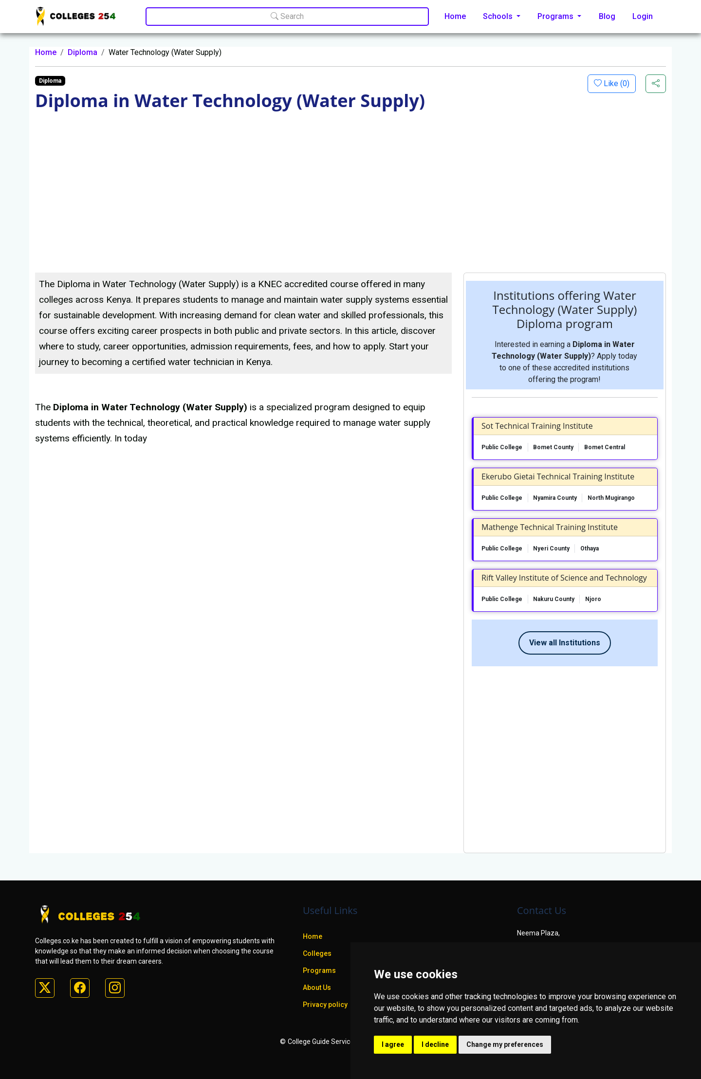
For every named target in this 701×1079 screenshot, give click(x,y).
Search (287, 16)
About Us (317, 987)
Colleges (317, 953)
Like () (615, 83)
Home (455, 16)
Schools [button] (499, 16)
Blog (607, 16)
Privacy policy (325, 1004)
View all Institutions (564, 642)
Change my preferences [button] (504, 1044)
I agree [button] (393, 1044)
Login (642, 16)
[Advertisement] (350, 199)
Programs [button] (556, 16)
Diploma (82, 52)
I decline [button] (435, 1044)
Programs (319, 970)
